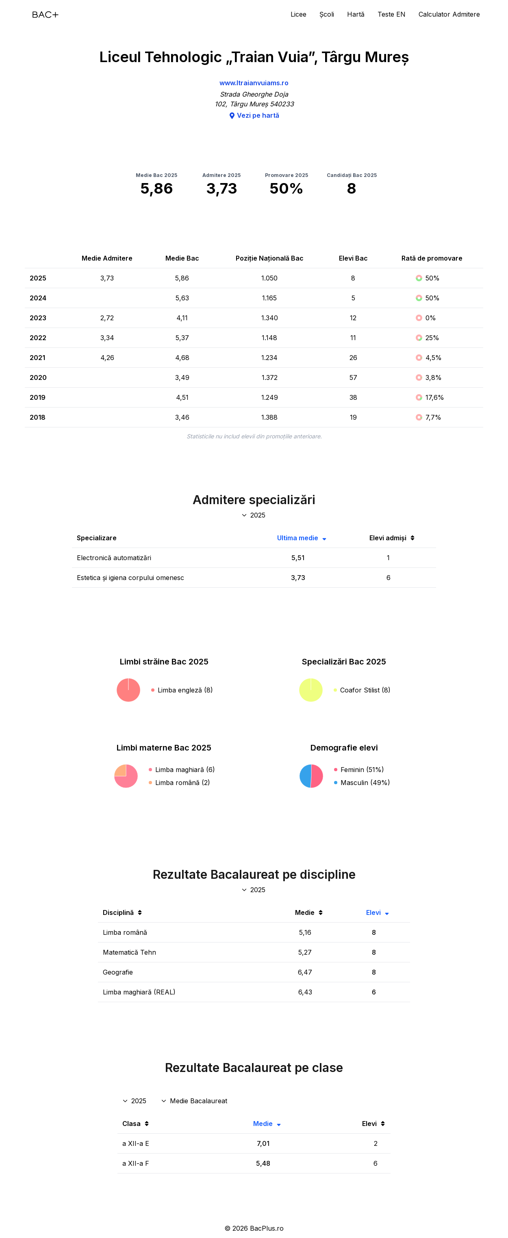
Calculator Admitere (449, 14)
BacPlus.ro (267, 1228)
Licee (298, 14)
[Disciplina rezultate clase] (195, 1100)
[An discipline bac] (254, 889)
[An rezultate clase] (135, 1100)
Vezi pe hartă (254, 115)
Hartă (356, 14)
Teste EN (392, 14)
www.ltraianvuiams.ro (254, 83)
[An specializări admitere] (254, 515)
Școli (326, 14)
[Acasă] (45, 14)
